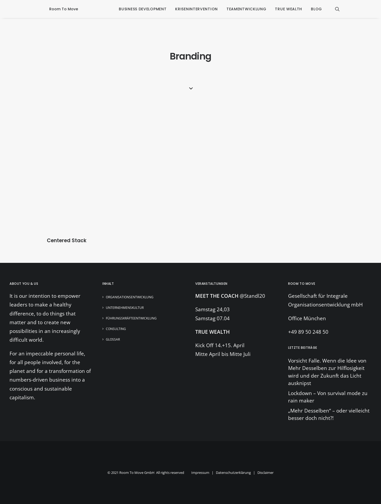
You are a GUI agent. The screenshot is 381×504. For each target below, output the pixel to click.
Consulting (116, 329)
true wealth (288, 9)
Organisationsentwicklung (129, 297)
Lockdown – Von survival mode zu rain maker (328, 397)
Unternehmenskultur (125, 307)
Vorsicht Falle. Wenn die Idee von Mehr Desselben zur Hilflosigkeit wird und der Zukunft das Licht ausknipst (327, 372)
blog (316, 9)
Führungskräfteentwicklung (131, 318)
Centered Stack (67, 240)
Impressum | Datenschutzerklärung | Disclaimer (232, 472)
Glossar (113, 339)
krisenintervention (196, 9)
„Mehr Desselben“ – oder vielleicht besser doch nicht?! (329, 414)
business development (142, 9)
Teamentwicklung (246, 9)
